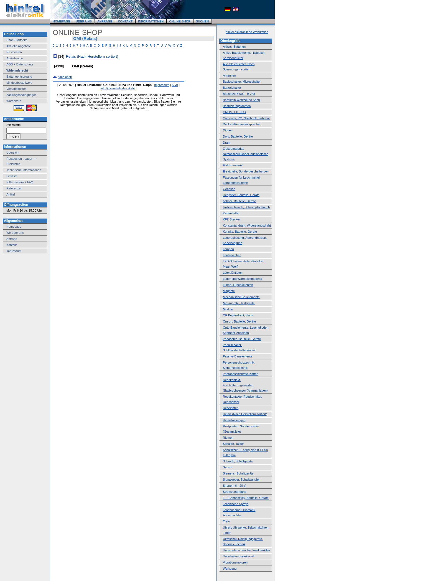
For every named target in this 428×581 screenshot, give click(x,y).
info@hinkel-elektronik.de (118, 88)
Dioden (228, 130)
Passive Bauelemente (237, 356)
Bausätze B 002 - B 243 (239, 93)
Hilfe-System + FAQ (19, 182)
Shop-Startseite (16, 40)
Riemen (228, 437)
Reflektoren (230, 408)
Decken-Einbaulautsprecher (242, 124)
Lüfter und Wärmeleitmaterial (242, 278)
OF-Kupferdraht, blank (238, 315)
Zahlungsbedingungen (21, 95)
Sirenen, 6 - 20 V (234, 485)
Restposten (14, 52)
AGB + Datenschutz (19, 64)
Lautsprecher (232, 255)
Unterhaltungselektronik (239, 556)
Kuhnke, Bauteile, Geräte (240, 231)
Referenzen (14, 188)
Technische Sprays (235, 504)
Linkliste (11, 176)
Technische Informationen (23, 170)
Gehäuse (229, 189)
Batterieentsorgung (19, 76)
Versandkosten (16, 88)
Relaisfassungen (234, 420)
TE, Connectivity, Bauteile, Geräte (246, 497)
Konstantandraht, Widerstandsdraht (247, 225)
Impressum (13, 251)
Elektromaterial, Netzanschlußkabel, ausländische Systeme (245, 154)
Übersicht (12, 152)
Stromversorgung (234, 491)
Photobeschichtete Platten (240, 374)
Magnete (229, 291)
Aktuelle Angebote (18, 46)
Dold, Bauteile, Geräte (238, 136)
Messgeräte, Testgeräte (239, 303)
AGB (175, 85)
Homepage (13, 226)
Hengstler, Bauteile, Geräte (241, 195)
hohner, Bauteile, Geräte (239, 201)
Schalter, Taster (233, 443)
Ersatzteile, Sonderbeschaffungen (246, 171)
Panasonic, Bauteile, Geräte (242, 339)
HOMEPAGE (61, 21)
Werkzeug (229, 568)
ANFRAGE (104, 21)
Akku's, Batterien (234, 46)
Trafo (226, 521)
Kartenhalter (231, 213)
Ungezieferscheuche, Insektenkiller (246, 550)
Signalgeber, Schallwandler (241, 479)
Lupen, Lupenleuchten (238, 284)
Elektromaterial (233, 165)
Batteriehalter (232, 87)
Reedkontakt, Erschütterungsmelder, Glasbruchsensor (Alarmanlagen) (245, 385)
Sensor (228, 467)
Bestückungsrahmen (237, 106)
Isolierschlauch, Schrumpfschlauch (246, 207)
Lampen (228, 249)
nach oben (65, 76)
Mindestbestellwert (19, 82)
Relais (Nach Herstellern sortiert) (92, 56)
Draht (226, 142)
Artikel (10, 194)
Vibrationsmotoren (235, 562)
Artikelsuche (14, 58)
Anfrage (11, 238)
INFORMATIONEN (151, 21)
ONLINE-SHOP (179, 21)
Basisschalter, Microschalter (242, 81)
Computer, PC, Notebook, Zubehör (246, 118)
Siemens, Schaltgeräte (238, 473)
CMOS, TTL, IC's (234, 112)
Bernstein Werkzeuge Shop (241, 100)
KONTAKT (125, 21)
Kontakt (11, 245)
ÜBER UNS (83, 21)
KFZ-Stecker (231, 219)
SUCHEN (202, 21)
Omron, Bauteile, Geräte (239, 321)
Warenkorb (13, 101)
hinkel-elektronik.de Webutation (247, 32)
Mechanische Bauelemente (241, 297)
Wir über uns (15, 232)
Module (228, 309)
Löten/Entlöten (233, 272)
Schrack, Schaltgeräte (238, 461)
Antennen (229, 75)
